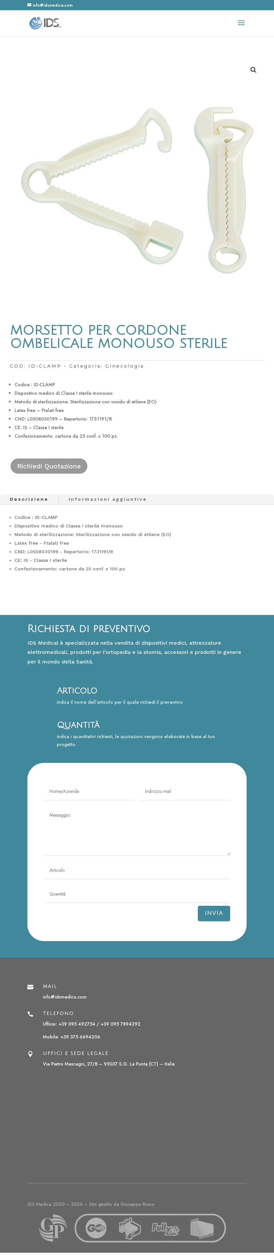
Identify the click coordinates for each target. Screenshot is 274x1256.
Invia (214, 913)
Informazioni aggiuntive (108, 499)
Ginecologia (124, 366)
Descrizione (29, 499)
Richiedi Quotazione (49, 466)
